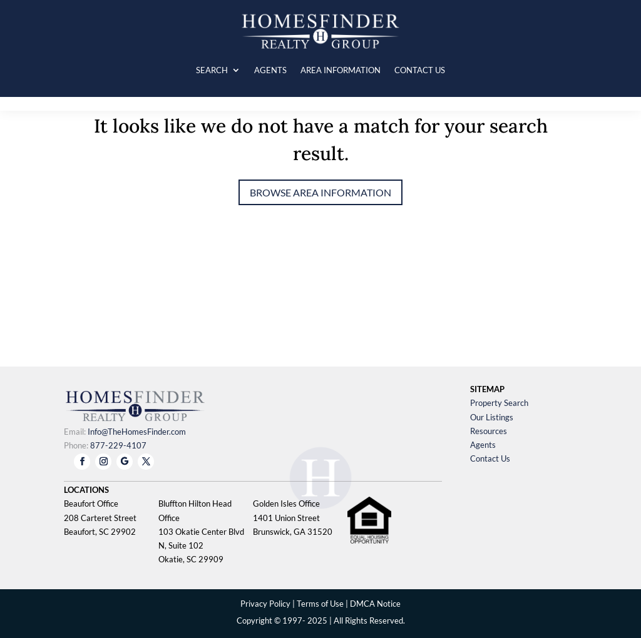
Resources (488, 431)
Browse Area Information (320, 192)
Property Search (499, 403)
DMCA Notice (375, 604)
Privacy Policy (265, 604)
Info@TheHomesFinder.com (137, 432)
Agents (483, 445)
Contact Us (490, 458)
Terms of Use (320, 604)
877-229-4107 (118, 445)
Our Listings (491, 417)
